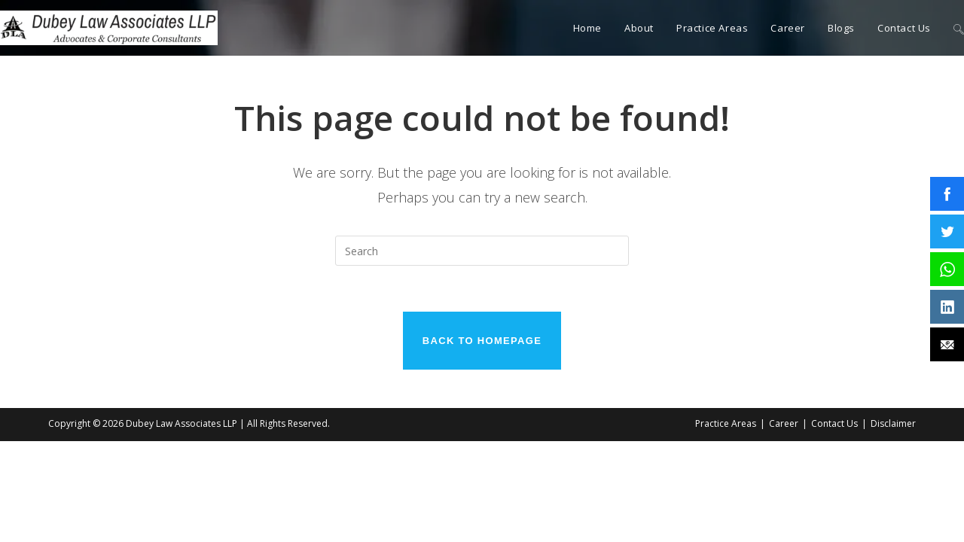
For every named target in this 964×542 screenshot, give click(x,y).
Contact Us (834, 424)
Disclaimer (893, 424)
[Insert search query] (482, 251)
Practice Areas (725, 424)
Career (783, 424)
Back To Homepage (482, 340)
